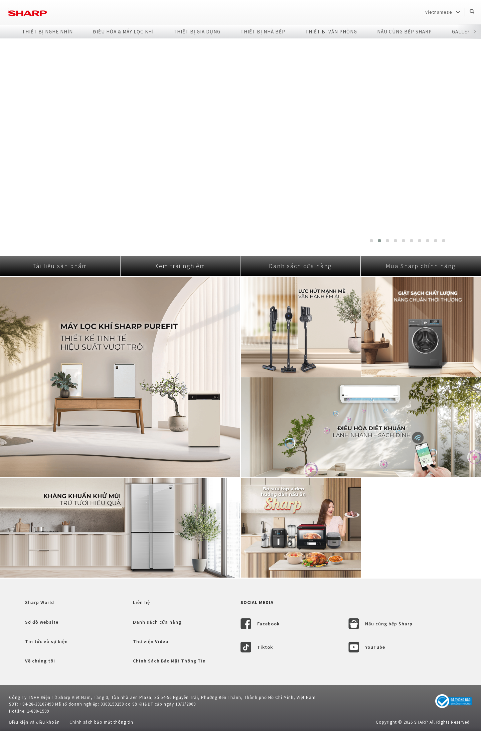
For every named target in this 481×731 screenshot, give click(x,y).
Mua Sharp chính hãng (421, 266)
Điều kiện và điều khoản (34, 722)
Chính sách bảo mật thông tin (101, 722)
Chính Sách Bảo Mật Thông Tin (169, 661)
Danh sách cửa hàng (300, 266)
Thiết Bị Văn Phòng (331, 31)
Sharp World (39, 602)
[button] (474, 31)
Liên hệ (141, 602)
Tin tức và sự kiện (46, 641)
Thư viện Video (150, 641)
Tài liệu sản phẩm (60, 266)
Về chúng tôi (40, 661)
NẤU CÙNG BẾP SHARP (404, 31)
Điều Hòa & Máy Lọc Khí (123, 31)
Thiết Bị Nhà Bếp (262, 31)
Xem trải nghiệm (180, 266)
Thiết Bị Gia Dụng (197, 31)
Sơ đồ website (41, 622)
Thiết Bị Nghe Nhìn (47, 31)
